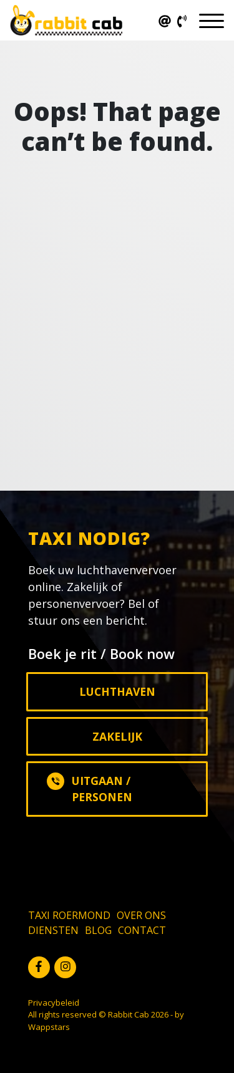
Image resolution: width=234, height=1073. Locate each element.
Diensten (53, 930)
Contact (142, 930)
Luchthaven (117, 691)
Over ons (141, 915)
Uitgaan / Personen (89, 788)
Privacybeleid (53, 1002)
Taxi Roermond (69, 915)
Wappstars (49, 1026)
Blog (98, 930)
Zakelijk (117, 736)
